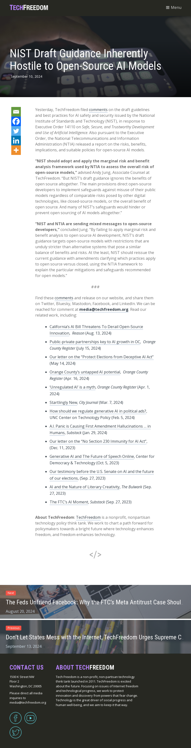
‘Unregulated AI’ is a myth (72, 387)
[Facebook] (16, 121)
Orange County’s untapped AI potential (85, 372)
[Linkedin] (16, 140)
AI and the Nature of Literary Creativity (85, 486)
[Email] (16, 112)
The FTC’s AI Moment (69, 502)
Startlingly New (63, 402)
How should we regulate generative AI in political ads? (98, 411)
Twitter (16, 729)
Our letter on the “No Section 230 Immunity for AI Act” (98, 441)
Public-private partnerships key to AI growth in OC (95, 341)
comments (98, 109)
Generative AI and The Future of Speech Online (92, 456)
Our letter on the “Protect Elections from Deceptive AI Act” (102, 356)
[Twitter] (16, 131)
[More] (16, 150)
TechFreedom (88, 517)
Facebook (16, 715)
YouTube (30, 715)
